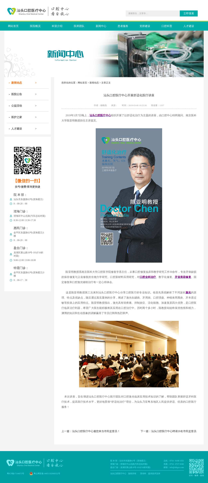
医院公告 (16, 94)
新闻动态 (16, 82)
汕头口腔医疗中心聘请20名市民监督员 (173, 431)
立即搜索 (188, 13)
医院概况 (35, 26)
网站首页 (13, 26)
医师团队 (79, 26)
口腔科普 (166, 26)
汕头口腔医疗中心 (118, 473)
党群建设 (145, 26)
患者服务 (123, 26)
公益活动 (16, 105)
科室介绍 (57, 26)
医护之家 (16, 117)
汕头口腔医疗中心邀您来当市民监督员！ (96, 431)
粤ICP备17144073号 (15, 473)
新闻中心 (101, 26)
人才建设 (188, 26)
